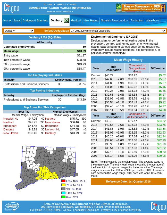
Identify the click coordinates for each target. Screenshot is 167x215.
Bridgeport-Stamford (35, 20)
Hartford (76, 20)
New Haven (91, 20)
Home (7, 20)
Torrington (136, 20)
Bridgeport (9, 125)
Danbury (56, 20)
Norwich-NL (10, 118)
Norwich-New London (114, 20)
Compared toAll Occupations (137, 115)
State (16, 20)
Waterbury (152, 20)
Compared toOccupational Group (137, 68)
